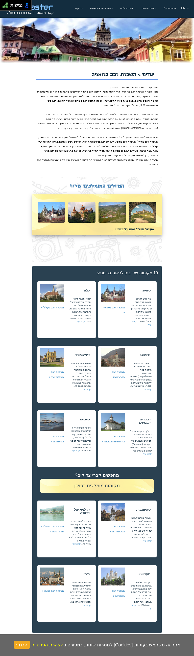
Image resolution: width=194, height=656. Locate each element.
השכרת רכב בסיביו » (53, 591)
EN (185, 8)
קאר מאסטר (145, 87)
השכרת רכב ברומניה (115, 74)
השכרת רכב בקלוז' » (52, 307)
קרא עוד (81, 321)
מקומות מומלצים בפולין (97, 485)
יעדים (148, 74)
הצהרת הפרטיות (47, 644)
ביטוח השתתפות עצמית (101, 8)
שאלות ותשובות (149, 8)
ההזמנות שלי (170, 8)
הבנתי (22, 644)
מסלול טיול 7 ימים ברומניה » (134, 229)
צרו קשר (79, 8)
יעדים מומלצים (127, 8)
